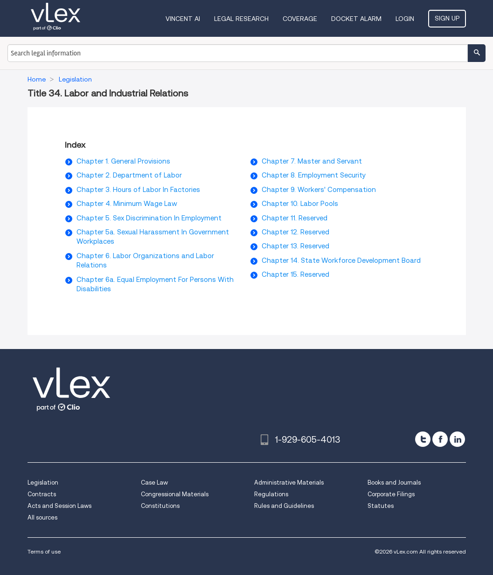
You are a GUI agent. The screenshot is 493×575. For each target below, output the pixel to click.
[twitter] (423, 439)
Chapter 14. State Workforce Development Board (341, 260)
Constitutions (160, 505)
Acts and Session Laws (59, 505)
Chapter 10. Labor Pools (300, 203)
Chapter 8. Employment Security (314, 175)
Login (405, 18)
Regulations (271, 494)
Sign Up (447, 18)
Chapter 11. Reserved (294, 218)
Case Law (154, 482)
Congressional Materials (174, 494)
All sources (42, 517)
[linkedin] (457, 439)
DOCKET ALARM (356, 18)
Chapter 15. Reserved (295, 274)
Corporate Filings (391, 494)
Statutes (381, 505)
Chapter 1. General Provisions (123, 161)
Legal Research (241, 18)
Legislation (43, 482)
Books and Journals (394, 482)
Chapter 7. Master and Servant (312, 161)
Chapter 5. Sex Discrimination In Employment (149, 218)
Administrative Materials (289, 482)
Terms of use (44, 551)
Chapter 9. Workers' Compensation (319, 189)
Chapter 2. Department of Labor (129, 175)
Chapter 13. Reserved (295, 246)
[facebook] (440, 439)
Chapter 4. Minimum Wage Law (126, 203)
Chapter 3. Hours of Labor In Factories (138, 189)
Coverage (300, 18)
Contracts (42, 494)
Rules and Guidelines (284, 505)
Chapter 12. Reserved (295, 232)
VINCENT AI (183, 18)
